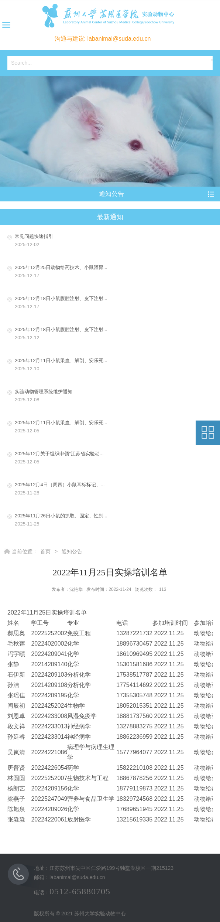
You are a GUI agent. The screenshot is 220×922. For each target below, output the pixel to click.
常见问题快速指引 (115, 241)
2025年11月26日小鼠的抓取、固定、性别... (115, 520)
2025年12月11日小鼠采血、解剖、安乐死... (115, 365)
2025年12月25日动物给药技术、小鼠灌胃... (115, 272)
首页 (45, 551)
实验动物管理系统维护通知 (115, 396)
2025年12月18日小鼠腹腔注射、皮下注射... (115, 303)
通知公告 (72, 551)
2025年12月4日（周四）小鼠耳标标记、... (115, 489)
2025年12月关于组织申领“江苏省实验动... (115, 458)
